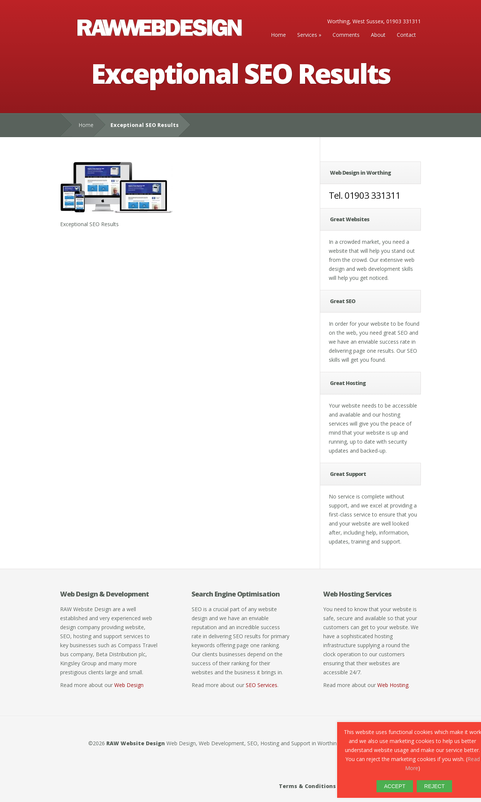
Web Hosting (392, 685)
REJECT (434, 786)
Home (278, 34)
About (378, 34)
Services (307, 34)
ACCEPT (394, 786)
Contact (406, 34)
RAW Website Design (135, 743)
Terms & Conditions (307, 786)
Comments (346, 34)
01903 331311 (372, 195)
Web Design (129, 685)
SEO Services (261, 685)
